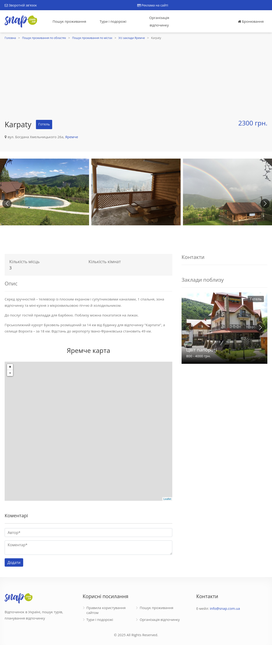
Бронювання (251, 21)
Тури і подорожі (113, 21)
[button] (265, 203)
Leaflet (167, 499)
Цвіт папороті (201, 350)
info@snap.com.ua (225, 608)
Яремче (71, 136)
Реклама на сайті (152, 5)
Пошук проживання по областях (44, 38)
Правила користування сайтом (106, 610)
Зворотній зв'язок (21, 5)
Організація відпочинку (159, 21)
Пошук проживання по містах (92, 38)
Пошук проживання (69, 21)
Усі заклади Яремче (131, 38)
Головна (10, 38)
